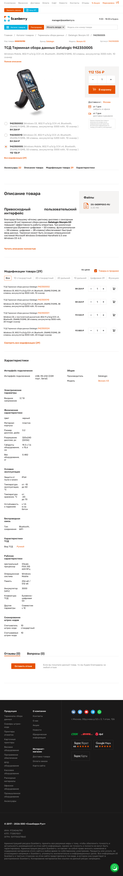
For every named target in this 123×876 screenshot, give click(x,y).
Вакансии (23, 3)
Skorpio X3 (80, 41)
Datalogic (50, 41)
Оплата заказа (40, 761)
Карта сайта (39, 765)
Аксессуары (12, 167)
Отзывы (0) (12, 653)
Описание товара (33, 167)
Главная (8, 35)
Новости (63, 3)
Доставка (35, 3)
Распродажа (36, 27)
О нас (35, 721)
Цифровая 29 (97, 278)
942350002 (44, 286)
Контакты (74, 3)
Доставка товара (41, 756)
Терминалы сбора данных (51, 35)
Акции (36, 725)
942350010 (43, 300)
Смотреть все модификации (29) (22, 343)
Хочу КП (31, 10)
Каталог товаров (25, 35)
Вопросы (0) (36, 653)
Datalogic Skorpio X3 (78, 35)
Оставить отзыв (23, 666)
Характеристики (85, 167)
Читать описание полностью (20, 249)
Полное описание (12, 61)
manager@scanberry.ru (63, 20)
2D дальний (63, 278)
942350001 (43, 313)
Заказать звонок (13, 10)
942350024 (44, 328)
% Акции (96, 3)
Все (8, 278)
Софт (54, 3)
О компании (10, 3)
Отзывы (85, 3)
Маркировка (111, 3)
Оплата (45, 3)
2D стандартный (44, 278)
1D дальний (80, 278)
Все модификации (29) (15, 158)
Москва (106, 102)
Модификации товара (59, 167)
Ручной (20, 546)
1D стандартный (23, 278)
